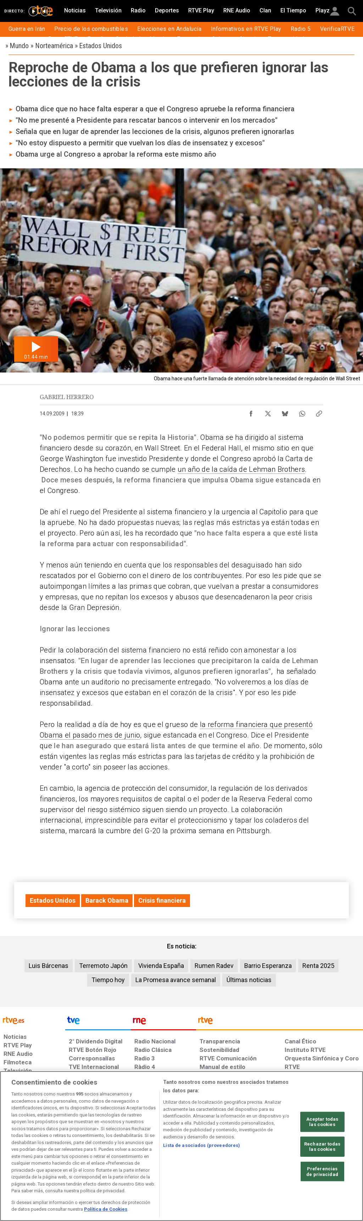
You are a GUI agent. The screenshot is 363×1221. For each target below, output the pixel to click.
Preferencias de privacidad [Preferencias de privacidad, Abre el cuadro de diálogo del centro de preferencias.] (322, 1171)
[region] (181, 1146)
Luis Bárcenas (48, 965)
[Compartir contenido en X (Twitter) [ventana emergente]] (268, 412)
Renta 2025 (318, 965)
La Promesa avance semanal (175, 980)
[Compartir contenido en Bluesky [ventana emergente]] (285, 412)
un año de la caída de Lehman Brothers (241, 469)
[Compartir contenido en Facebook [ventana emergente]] (250, 412)
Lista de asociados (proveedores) (201, 1145)
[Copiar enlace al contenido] (319, 412)
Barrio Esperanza (268, 965)
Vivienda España (161, 965)
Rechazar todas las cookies (322, 1146)
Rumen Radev (214, 965)
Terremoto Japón (103, 965)
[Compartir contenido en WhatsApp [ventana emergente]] (302, 412)
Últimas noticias (249, 980)
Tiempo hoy (108, 980)
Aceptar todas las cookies (322, 1121)
